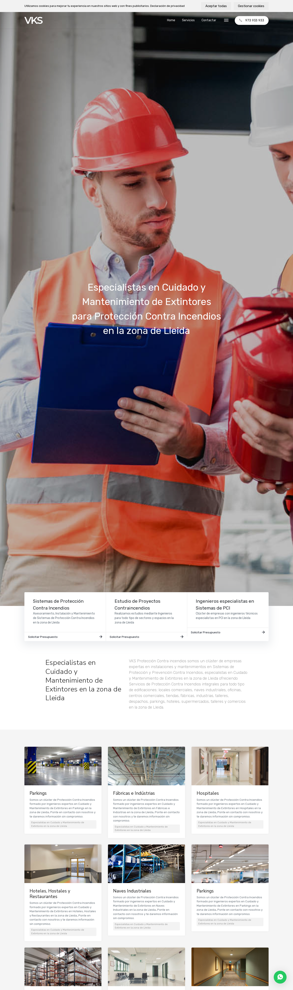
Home (171, 20)
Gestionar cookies (251, 6)
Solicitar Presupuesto (65, 639)
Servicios (188, 20)
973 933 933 (251, 20)
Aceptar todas (216, 6)
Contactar (209, 20)
